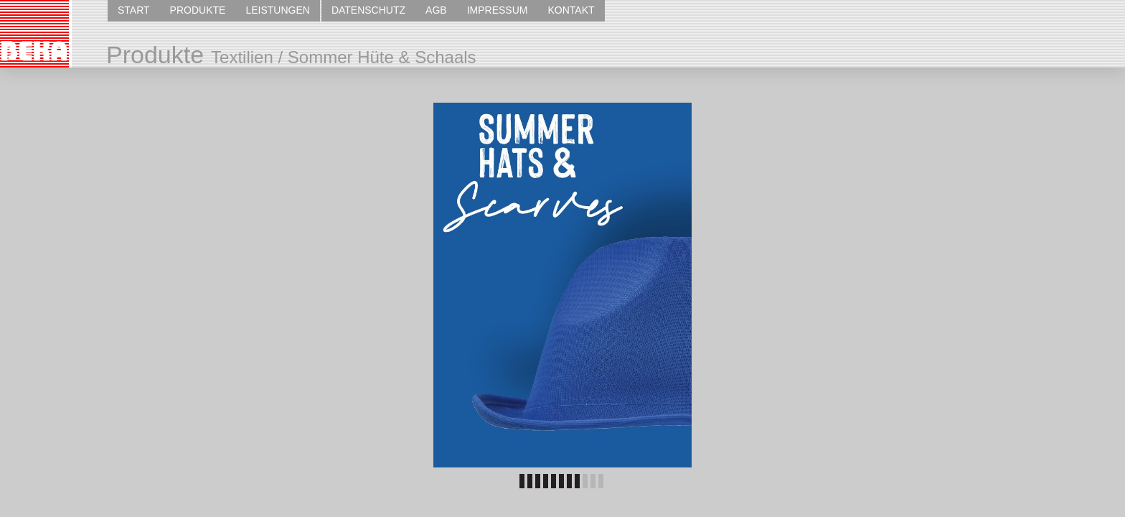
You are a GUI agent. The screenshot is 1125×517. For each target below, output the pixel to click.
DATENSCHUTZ (368, 10)
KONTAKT (570, 10)
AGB (436, 10)
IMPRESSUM (497, 10)
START (134, 10)
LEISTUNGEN (277, 10)
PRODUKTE (198, 10)
